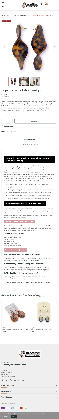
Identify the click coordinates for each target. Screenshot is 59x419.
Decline (6, 416)
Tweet (11, 131)
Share (8, 131)
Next (54, 46)
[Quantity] (7, 121)
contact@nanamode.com (13, 364)
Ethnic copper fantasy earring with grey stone (15, 329)
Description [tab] (29, 140)
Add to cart (35, 121)
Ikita (32, 327)
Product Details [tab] (30, 144)
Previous (4, 46)
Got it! (13, 416)
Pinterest (15, 131)
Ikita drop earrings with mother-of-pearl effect (44, 329)
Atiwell (4, 327)
